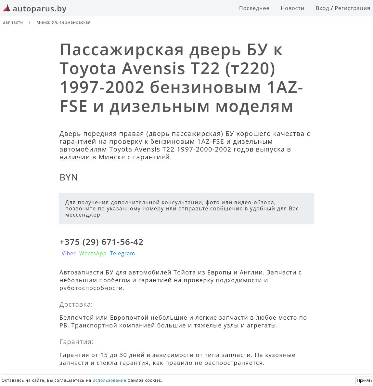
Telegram (122, 253)
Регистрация (352, 8)
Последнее (254, 8)
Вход (322, 8)
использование (109, 380)
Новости (292, 8)
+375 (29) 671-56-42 (101, 241)
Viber (69, 253)
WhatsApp (93, 253)
